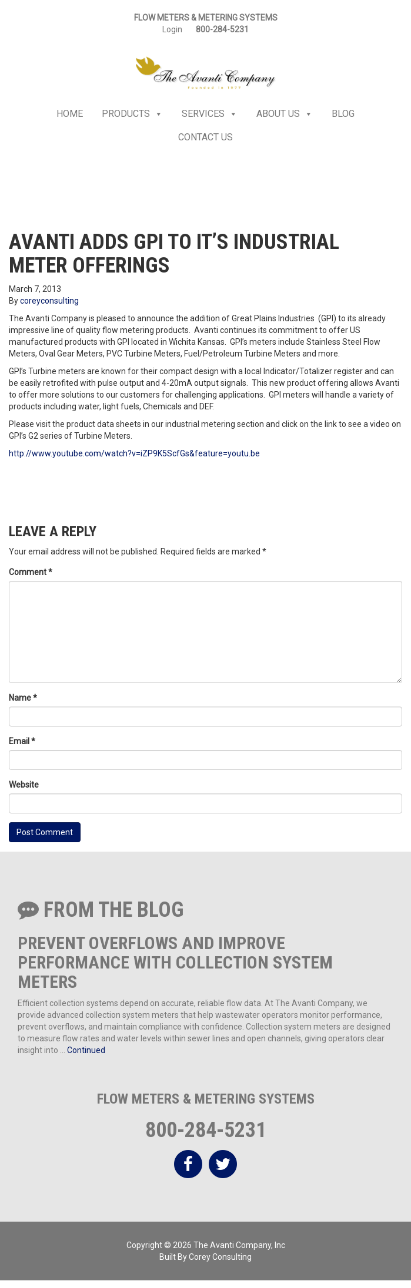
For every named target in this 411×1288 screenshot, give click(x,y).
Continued (86, 1050)
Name (23, 697)
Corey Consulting (220, 1257)
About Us (284, 114)
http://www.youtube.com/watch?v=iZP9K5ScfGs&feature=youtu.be (134, 453)
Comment (30, 572)
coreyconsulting (49, 300)
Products (132, 114)
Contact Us (205, 137)
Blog (343, 113)
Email (22, 741)
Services (210, 114)
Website (24, 784)
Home (69, 113)
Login (172, 29)
